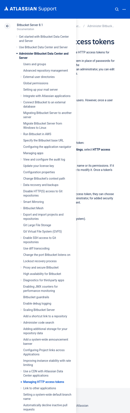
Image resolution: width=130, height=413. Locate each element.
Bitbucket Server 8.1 (30, 25)
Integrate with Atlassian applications (46, 96)
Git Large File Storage (37, 225)
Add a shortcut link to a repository (45, 316)
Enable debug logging (37, 303)
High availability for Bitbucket (42, 274)
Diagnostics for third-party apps (43, 280)
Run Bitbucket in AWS (37, 134)
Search (117, 9)
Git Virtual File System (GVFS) (42, 231)
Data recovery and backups (40, 185)
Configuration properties (39, 172)
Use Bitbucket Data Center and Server (43, 47)
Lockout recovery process (40, 261)
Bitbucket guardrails (36, 297)
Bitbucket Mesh (33, 208)
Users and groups (34, 64)
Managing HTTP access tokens (43, 382)
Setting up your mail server (40, 89)
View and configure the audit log (44, 159)
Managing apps (33, 153)
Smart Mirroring (33, 202)
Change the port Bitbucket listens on (46, 254)
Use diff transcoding (36, 248)
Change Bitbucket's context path (44, 178)
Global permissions (35, 83)
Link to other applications (39, 388)
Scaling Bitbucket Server (39, 310)
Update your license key (38, 166)
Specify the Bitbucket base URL (43, 140)
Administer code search (38, 322)
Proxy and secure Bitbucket (41, 267)
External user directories (39, 77)
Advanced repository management (45, 70)
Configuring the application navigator (47, 146)
